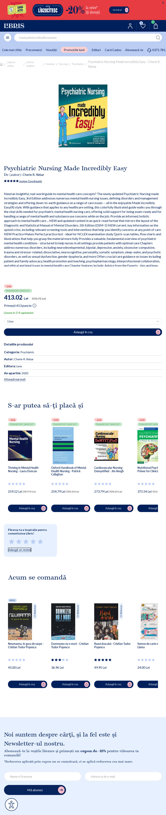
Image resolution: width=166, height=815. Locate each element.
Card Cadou (113, 50)
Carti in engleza (30, 64)
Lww (13, 366)
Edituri (96, 50)
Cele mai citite (12, 50)
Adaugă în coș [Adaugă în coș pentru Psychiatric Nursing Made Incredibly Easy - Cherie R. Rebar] (117, 332)
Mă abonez (46, 790)
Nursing (63, 63)
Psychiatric (78, 63)
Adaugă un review (19, 549)
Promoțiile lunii (74, 50)
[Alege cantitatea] (83, 321)
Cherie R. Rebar (33, 174)
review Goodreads (30, 181)
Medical (50, 63)
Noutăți (51, 50)
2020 (16, 373)
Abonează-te (134, 50)
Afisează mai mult (15, 379)
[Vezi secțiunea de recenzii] (17, 484)
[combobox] (88, 37)
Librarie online (11, 64)
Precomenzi (34, 50)
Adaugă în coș (32, 508)
